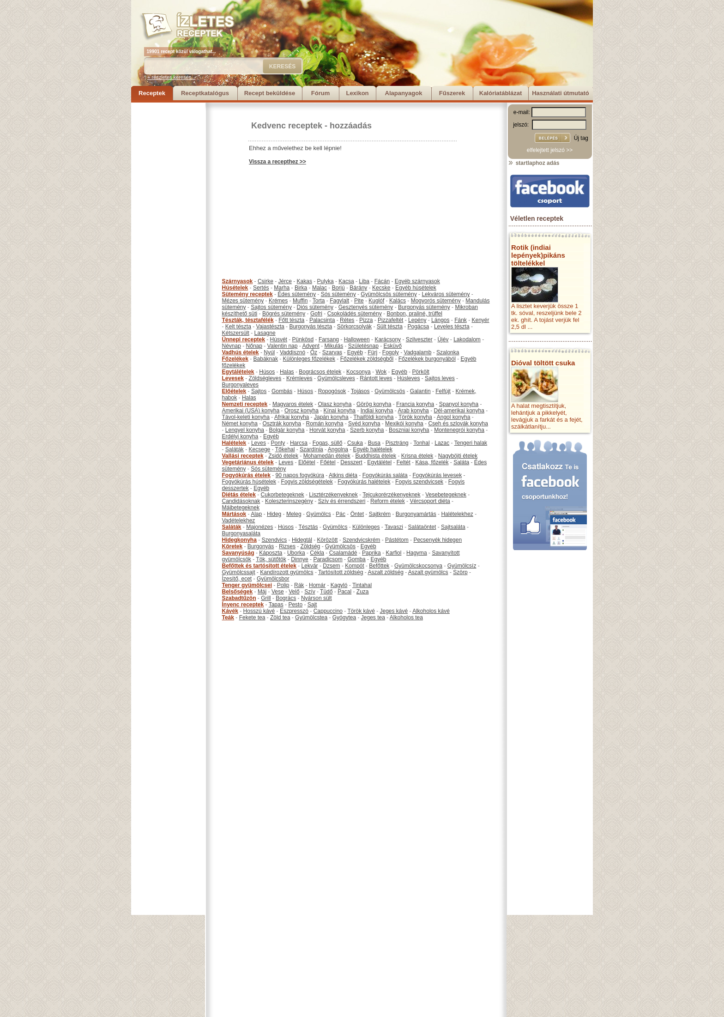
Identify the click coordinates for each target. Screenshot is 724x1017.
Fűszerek (452, 93)
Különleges (366, 527)
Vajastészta (270, 326)
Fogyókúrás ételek (246, 475)
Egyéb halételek (372, 449)
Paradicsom (327, 559)
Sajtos (258, 391)
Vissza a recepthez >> (277, 161)
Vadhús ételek (240, 352)
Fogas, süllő (328, 443)
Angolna (338, 449)
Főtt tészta (291, 320)
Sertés (261, 288)
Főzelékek (235, 359)
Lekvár (310, 566)
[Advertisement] (168, 241)
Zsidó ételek (283, 456)
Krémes (278, 300)
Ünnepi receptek (243, 339)
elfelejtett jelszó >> (550, 150)
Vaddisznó (292, 352)
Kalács (397, 300)
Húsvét (278, 339)
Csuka (355, 443)
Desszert (351, 462)
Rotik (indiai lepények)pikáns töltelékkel (538, 255)
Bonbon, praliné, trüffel (414, 313)
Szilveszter (419, 339)
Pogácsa (418, 326)
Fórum (320, 93)
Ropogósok (332, 391)
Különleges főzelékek (309, 359)
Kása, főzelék (431, 462)
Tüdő (326, 591)
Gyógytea (344, 617)
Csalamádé (343, 553)
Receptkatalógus (205, 93)
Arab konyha (413, 410)
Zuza (362, 591)
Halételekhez (457, 514)
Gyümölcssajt (238, 572)
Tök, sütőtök (271, 559)
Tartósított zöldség (340, 572)
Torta (319, 300)
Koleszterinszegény (289, 501)
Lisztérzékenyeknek (333, 494)
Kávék (230, 611)
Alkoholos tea (406, 617)
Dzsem (331, 566)
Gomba (356, 559)
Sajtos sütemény (271, 307)
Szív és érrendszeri (342, 501)
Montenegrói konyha (459, 430)
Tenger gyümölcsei (247, 585)
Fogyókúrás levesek (437, 475)
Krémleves (299, 378)
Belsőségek (237, 591)
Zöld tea (280, 617)
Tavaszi (394, 527)
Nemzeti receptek (245, 404)
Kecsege (260, 449)
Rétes (347, 320)
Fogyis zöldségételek (307, 481)
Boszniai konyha (409, 430)
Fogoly (390, 352)
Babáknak (265, 359)
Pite (359, 300)
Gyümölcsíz (462, 566)
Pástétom (397, 540)
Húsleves (408, 378)
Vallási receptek (243, 456)
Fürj (372, 352)
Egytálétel (379, 462)
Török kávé (360, 611)
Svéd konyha (364, 423)
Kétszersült (235, 333)
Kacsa (346, 281)
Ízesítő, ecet (237, 578)
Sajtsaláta (453, 527)
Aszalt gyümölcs (428, 572)
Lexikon (357, 93)
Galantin (420, 391)
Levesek (233, 378)
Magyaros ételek (292, 404)
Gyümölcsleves (336, 378)
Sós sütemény (338, 294)
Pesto (295, 604)
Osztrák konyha (282, 423)
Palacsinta (322, 320)
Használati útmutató (560, 93)
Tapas (276, 604)
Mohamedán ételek (326, 456)
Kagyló (339, 585)
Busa (374, 443)
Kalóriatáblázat (500, 93)
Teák (228, 617)
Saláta (461, 462)
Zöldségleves (265, 378)
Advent (310, 346)
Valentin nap (282, 346)
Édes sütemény (297, 294)
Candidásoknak (241, 501)
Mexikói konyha (404, 423)
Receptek (152, 93)
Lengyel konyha (244, 430)
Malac (319, 288)
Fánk (460, 320)
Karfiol (393, 553)
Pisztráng (397, 443)
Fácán (382, 281)
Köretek (232, 546)
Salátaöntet (422, 527)
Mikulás (333, 346)
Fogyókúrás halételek (364, 481)
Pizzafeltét (390, 320)
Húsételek (235, 288)
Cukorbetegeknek (282, 494)
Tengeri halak (470, 443)
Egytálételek (238, 372)
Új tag (581, 138)
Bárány (358, 288)
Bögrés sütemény (283, 313)
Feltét (403, 462)
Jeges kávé (394, 611)
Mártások (234, 514)
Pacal (344, 591)
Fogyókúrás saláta (385, 475)
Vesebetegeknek (445, 494)
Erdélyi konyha (240, 436)
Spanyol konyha (458, 404)
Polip (283, 585)
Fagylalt (339, 300)
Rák (299, 585)
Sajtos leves (440, 378)
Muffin (300, 300)
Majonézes (259, 527)
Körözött (327, 540)
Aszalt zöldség (385, 572)
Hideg (274, 514)
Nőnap (254, 346)
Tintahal (362, 585)
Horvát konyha (327, 430)
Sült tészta (390, 326)
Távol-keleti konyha (246, 417)
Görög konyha (373, 404)
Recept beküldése (270, 93)
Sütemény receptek (247, 294)
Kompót (354, 566)
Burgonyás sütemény (424, 307)
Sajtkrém (380, 514)
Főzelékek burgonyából (427, 359)
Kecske (381, 288)
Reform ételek (387, 501)
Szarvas (332, 352)
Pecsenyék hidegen (437, 540)
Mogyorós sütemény (436, 300)
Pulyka (325, 281)
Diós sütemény (315, 307)
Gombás (282, 391)
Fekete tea (252, 617)
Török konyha (415, 417)
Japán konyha (331, 417)
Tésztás (308, 527)
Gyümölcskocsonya (418, 566)
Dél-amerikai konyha (459, 410)
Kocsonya (358, 372)
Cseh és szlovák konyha (458, 423)
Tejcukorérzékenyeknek (391, 494)
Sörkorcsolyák (354, 326)
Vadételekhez (238, 520)
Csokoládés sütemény (354, 313)
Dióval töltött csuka (543, 363)
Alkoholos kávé (431, 611)
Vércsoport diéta (430, 501)
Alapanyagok (403, 93)
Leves (258, 443)
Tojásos (360, 391)
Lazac (441, 443)
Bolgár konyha (287, 430)
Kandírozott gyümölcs (286, 572)
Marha (282, 288)
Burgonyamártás (416, 514)
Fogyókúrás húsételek (249, 481)
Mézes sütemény (243, 300)
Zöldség (310, 546)
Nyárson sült (316, 598)
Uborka (296, 553)
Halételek (234, 443)
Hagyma (416, 553)
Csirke (265, 281)
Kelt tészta (238, 326)
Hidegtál (302, 540)
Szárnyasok (237, 281)
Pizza (366, 320)
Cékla (317, 553)
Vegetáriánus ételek (248, 462)
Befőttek (379, 566)
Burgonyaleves (240, 384)
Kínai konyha (340, 410)
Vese (278, 591)
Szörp (460, 572)
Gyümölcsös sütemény (388, 294)
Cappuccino (328, 611)
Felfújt (443, 391)
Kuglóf (376, 300)
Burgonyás (260, 546)
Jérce (285, 281)
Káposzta (270, 553)
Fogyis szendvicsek (419, 481)
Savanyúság (238, 553)
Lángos (440, 320)
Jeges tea (373, 617)
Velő (294, 591)
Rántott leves (376, 378)
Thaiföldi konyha (373, 417)
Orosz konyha (301, 410)
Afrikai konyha (291, 417)
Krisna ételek (417, 456)
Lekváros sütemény (446, 294)
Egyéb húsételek (415, 288)
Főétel (327, 462)
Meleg (294, 514)
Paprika (371, 553)
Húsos (267, 372)
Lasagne (265, 333)
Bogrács (286, 598)
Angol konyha (454, 417)
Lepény (417, 320)
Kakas (304, 281)
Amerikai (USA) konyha (251, 410)
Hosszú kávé (259, 611)
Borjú (338, 288)
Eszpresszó (294, 611)
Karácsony (387, 339)
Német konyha (240, 423)
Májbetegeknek (240, 507)
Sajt (312, 604)
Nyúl (269, 352)
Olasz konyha (335, 404)
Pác (340, 514)
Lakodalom (467, 339)
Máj (262, 591)
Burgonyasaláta (241, 533)
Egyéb (355, 352)
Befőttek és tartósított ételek (259, 566)
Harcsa (299, 443)
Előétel (306, 462)
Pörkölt (420, 372)
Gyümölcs (318, 514)
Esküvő (393, 346)
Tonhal (421, 443)
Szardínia (311, 449)
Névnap (231, 346)
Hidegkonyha (239, 540)
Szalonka (447, 352)
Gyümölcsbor (273, 578)
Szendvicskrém (361, 540)
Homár (317, 585)
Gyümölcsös (389, 391)
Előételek (234, 391)
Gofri (316, 313)
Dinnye (299, 559)
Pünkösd (303, 339)
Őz (313, 352)
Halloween (357, 339)
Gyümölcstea (311, 617)
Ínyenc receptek (243, 604)
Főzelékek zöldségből (366, 359)
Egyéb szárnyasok (417, 281)
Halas (287, 372)
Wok (380, 372)
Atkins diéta (343, 475)
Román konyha (325, 423)
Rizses (287, 546)
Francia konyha (415, 404)
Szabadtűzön (239, 598)
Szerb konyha (367, 430)
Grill (266, 598)
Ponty (278, 443)
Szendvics (274, 540)
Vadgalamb (418, 352)
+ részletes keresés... (171, 77)
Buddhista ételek (375, 456)
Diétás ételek (239, 494)
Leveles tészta (452, 326)
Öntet (357, 514)
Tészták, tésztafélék (248, 320)
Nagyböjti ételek (457, 456)
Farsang (329, 339)
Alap (256, 514)
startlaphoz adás (533, 163)
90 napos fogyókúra (300, 475)
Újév (442, 339)
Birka (301, 288)
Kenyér (480, 320)
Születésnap (363, 346)
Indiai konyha (377, 410)
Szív (309, 591)
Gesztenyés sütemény (365, 307)
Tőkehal (285, 449)
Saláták (234, 449)
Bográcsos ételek (320, 372)
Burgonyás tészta (310, 326)
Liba (364, 281)
